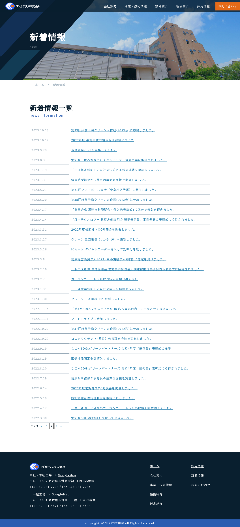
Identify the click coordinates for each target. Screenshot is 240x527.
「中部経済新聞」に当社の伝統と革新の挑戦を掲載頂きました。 (117, 170)
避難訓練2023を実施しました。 (94, 150)
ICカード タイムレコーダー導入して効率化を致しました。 (113, 249)
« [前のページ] (42, 426)
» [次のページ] (61, 426)
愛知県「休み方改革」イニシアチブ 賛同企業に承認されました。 (119, 160)
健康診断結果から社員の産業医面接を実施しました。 (109, 180)
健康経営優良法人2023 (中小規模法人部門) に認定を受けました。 (118, 259)
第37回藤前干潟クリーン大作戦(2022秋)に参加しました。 (113, 328)
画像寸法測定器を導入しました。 (95, 358)
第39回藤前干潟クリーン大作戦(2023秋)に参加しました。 (113, 130)
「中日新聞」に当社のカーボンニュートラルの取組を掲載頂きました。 (122, 408)
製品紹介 (182, 6)
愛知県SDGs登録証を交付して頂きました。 (102, 418)
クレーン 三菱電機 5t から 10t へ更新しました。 (106, 239)
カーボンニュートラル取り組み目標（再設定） (104, 279)
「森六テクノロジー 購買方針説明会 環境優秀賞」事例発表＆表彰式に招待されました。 (134, 219)
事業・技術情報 (136, 6)
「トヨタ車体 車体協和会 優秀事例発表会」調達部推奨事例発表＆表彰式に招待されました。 (137, 269)
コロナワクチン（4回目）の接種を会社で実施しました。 (112, 338)
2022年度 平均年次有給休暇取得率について (102, 140)
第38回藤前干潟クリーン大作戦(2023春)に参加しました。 (113, 199)
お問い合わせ (227, 6)
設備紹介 (161, 6)
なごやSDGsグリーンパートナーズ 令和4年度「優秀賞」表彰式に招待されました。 (130, 368)
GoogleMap (67, 475)
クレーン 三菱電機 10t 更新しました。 (99, 299)
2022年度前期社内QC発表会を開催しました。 (104, 388)
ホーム (40, 84)
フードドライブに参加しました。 (95, 318)
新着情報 (197, 475)
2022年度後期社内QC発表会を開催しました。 (104, 229)
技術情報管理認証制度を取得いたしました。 (103, 398)
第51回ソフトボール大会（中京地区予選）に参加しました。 (114, 189)
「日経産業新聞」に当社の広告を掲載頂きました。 (107, 289)
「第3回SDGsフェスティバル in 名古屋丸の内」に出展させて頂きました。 (125, 309)
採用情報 (203, 6)
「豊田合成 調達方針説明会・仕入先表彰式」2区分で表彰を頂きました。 (123, 209)
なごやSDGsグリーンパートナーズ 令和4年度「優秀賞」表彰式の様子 (121, 348)
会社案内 (110, 6)
